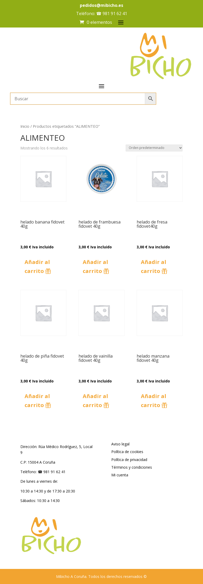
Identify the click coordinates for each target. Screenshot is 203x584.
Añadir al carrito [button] (37, 266)
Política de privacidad (129, 459)
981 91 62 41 (115, 13)
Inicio (24, 126)
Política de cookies (127, 451)
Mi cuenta (119, 474)
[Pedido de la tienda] (154, 148)
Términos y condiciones (131, 467)
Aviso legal (120, 443)
